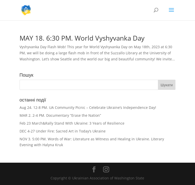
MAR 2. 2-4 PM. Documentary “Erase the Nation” (60, 115)
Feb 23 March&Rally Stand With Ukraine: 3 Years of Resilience (72, 123)
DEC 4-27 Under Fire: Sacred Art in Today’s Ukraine (63, 131)
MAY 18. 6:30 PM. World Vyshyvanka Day (82, 38)
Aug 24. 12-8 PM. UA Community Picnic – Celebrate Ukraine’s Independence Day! (88, 107)
